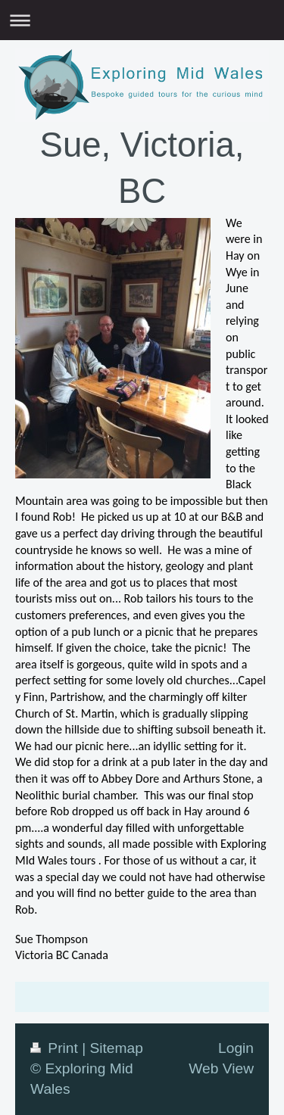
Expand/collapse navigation (142, 20)
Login (236, 1048)
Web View (221, 1068)
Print (56, 1048)
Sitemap (115, 1048)
